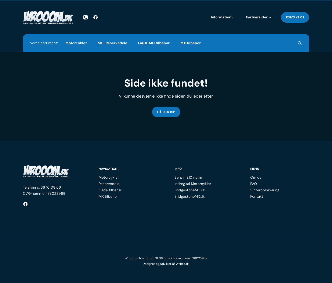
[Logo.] (46, 171)
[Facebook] (95, 17)
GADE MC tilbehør (154, 43)
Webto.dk (182, 264)
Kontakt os (295, 17)
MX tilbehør (190, 43)
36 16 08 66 (51, 187)
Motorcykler (76, 43)
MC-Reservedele (112, 43)
